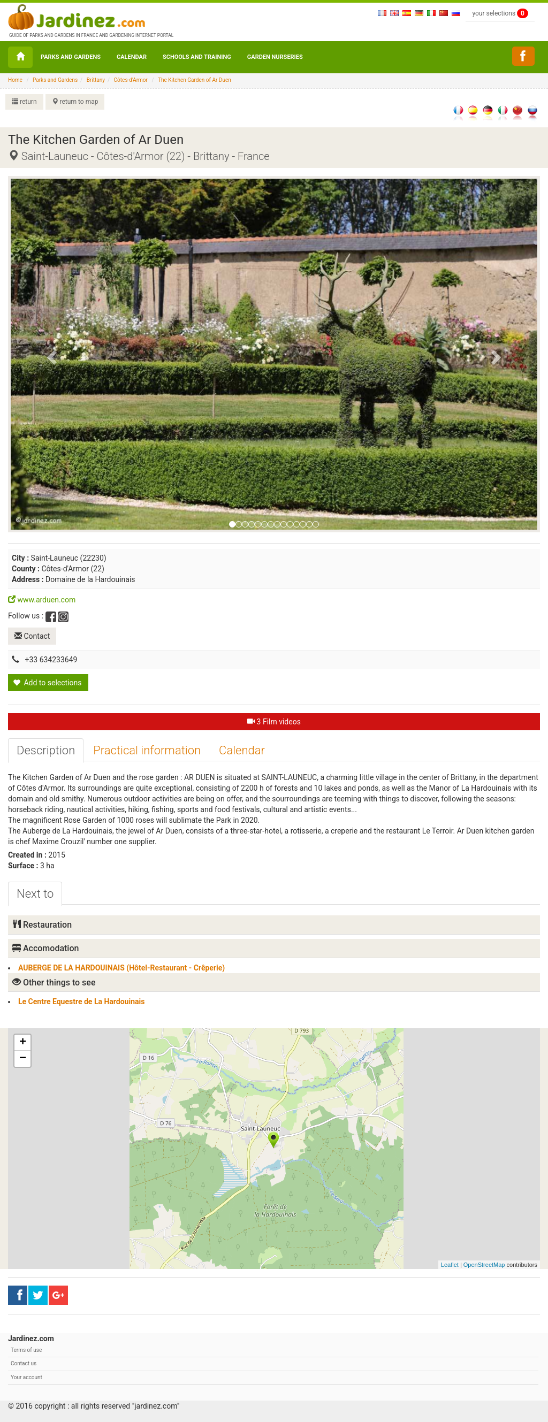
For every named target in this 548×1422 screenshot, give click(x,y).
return (24, 101)
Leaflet (450, 1265)
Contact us (23, 1363)
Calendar (132, 56)
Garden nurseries (275, 56)
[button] (50, 354)
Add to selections (47, 682)
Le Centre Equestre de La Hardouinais (81, 1001)
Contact (32, 636)
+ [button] (22, 1043)
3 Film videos (274, 721)
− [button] (22, 1059)
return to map (75, 101)
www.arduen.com (41, 599)
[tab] (45, 750)
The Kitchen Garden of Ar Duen (194, 80)
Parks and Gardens (71, 56)
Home (15, 80)
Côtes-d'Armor (131, 80)
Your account (26, 1377)
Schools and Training (197, 56)
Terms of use (26, 1350)
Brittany (96, 80)
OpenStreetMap (484, 1265)
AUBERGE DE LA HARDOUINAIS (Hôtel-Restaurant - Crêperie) (121, 968)
